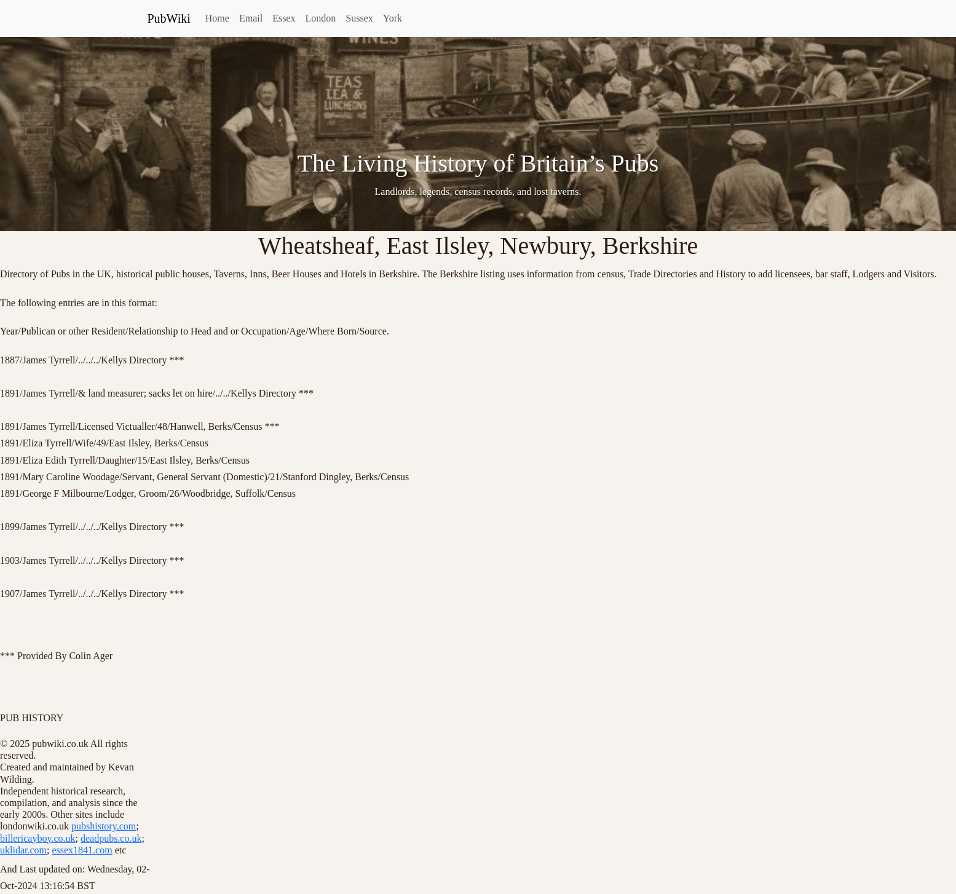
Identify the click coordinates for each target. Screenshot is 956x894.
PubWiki (169, 18)
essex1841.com (82, 850)
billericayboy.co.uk (37, 838)
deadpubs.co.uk (111, 838)
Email (251, 18)
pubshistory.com (103, 826)
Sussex (359, 18)
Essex (283, 18)
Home (217, 18)
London (320, 18)
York (392, 18)
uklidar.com (23, 850)
